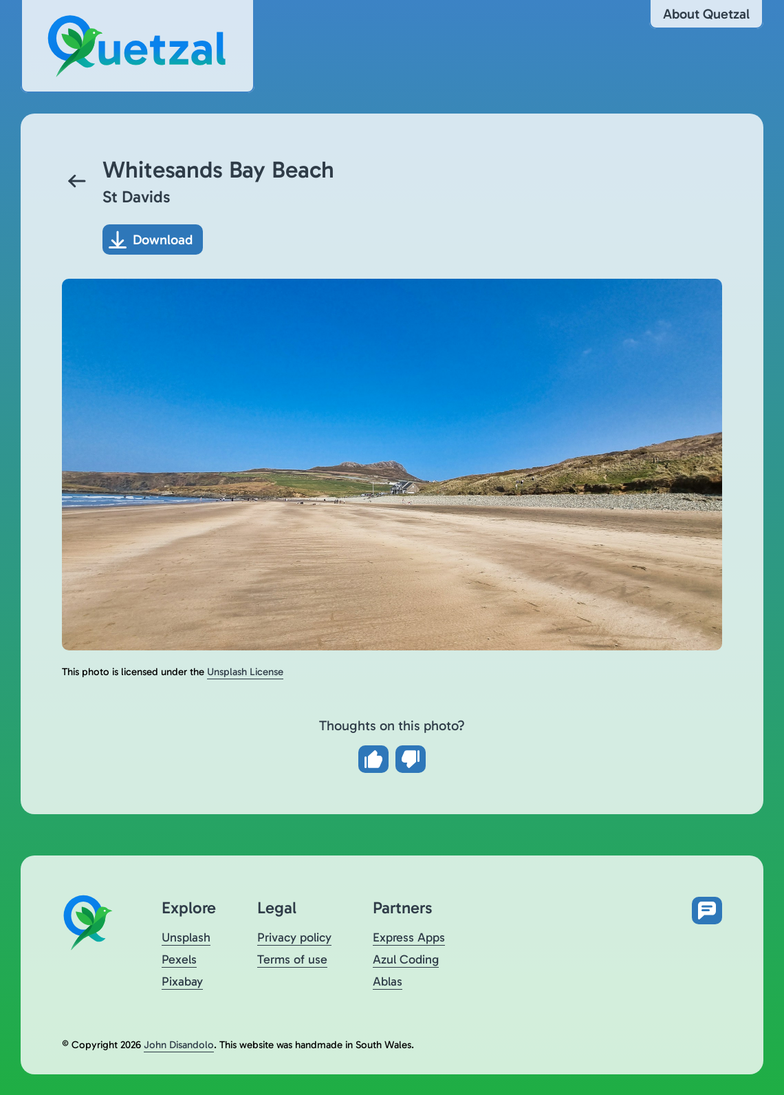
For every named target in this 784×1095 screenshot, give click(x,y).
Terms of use (292, 959)
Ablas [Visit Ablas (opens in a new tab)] (387, 981)
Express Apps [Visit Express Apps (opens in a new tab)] (409, 937)
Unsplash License (245, 672)
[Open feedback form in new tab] (707, 910)
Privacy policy (294, 937)
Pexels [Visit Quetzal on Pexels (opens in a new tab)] (179, 959)
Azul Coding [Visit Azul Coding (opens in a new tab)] (406, 959)
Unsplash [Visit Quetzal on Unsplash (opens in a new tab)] (186, 937)
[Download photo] (152, 239)
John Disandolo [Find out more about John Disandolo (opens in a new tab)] (179, 1045)
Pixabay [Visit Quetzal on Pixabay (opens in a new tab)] (182, 981)
